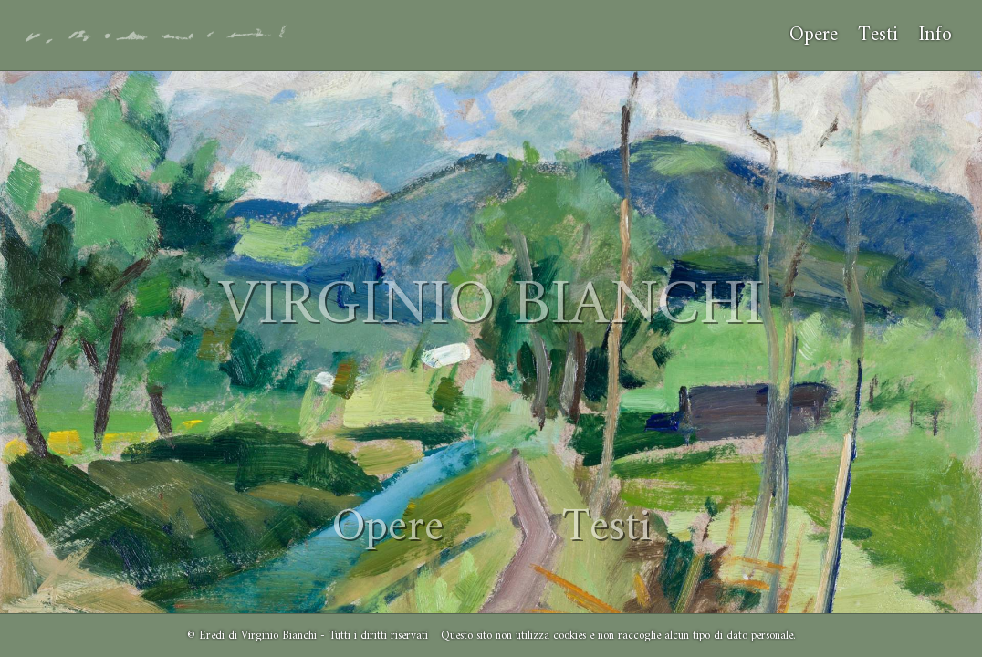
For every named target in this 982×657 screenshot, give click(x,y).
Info (935, 35)
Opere (813, 35)
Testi (878, 35)
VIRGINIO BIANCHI (491, 306)
